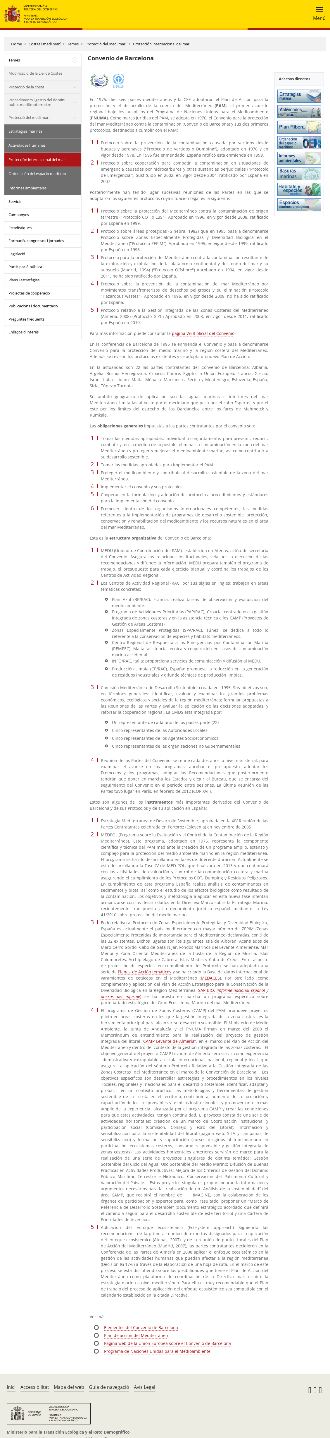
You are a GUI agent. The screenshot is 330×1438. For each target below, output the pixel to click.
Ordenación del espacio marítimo (37, 173)
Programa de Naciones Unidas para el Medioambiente (157, 1351)
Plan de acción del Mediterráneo (136, 1335)
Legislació (16, 253)
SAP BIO (206, 990)
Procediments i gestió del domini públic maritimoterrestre (36, 102)
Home (16, 44)
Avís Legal (144, 1387)
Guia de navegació (109, 1387)
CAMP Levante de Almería (168, 1041)
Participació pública (25, 266)
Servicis (14, 201)
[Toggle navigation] (317, 14)
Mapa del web (69, 1387)
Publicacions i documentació (33, 306)
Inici (11, 1387)
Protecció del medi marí (105, 44)
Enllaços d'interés (23, 332)
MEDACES (210, 978)
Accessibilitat (34, 1387)
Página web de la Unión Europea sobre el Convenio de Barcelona (168, 1343)
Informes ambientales (27, 188)
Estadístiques (20, 227)
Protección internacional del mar (161, 44)
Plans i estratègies (23, 280)
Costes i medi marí (45, 44)
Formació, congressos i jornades (36, 240)
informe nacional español (241, 990)
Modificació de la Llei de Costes (35, 73)
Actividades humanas (27, 145)
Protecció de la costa (26, 87)
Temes (73, 44)
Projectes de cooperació (29, 293)
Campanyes (18, 214)
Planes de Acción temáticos (144, 972)
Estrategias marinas (25, 131)
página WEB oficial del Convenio (203, 333)
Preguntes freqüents (26, 319)
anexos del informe (120, 996)
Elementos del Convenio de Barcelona (141, 1327)
